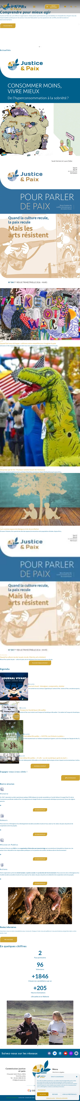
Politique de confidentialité (61, 1098)
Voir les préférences (69, 1094)
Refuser (55, 1094)
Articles (1, 341)
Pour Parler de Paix (3, 654)
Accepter (43, 1094)
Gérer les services (41, 1089)
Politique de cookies (50, 1098)
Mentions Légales (58, 1072)
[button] (77, 1076)
